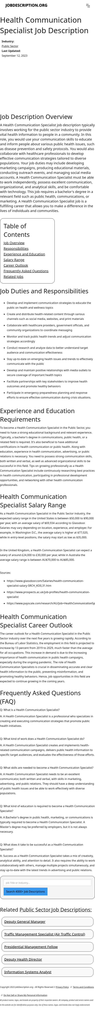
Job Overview (14, 243)
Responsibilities (16, 248)
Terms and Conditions (83, 987)
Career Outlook (16, 265)
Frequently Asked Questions (26, 271)
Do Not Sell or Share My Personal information (25, 995)
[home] (26, 5)
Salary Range (14, 259)
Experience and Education (24, 254)
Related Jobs (13, 276)
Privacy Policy (62, 987)
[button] (88, 5)
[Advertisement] (47, 85)
